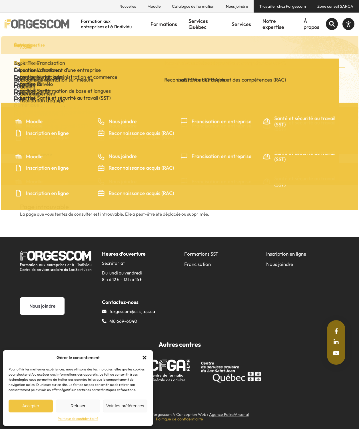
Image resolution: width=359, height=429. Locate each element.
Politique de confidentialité (78, 418)
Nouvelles (127, 6)
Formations (164, 24)
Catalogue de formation (193, 6)
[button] (144, 357)
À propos (311, 24)
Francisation (197, 264)
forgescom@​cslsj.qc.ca (132, 311)
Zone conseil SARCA (335, 6)
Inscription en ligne (286, 254)
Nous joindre (237, 6)
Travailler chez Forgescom (282, 6)
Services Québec (198, 24)
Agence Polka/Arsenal (229, 414)
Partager (45, 174)
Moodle (154, 6)
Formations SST (201, 254)
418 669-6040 (123, 321)
